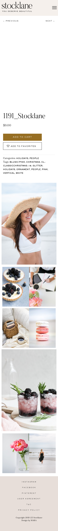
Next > (50, 21)
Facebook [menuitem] (29, 487)
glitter (38, 166)
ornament (23, 170)
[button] (22, 146)
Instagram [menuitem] (29, 482)
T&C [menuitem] (29, 504)
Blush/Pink (17, 162)
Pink (45, 170)
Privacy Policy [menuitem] (29, 510)
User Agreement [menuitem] (29, 499)
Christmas (33, 162)
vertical (9, 173)
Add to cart (22, 137)
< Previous (11, 21)
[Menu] (54, 7)
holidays (9, 170)
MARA (34, 520)
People (34, 158)
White (19, 173)
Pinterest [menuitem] (29, 493)
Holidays (22, 158)
